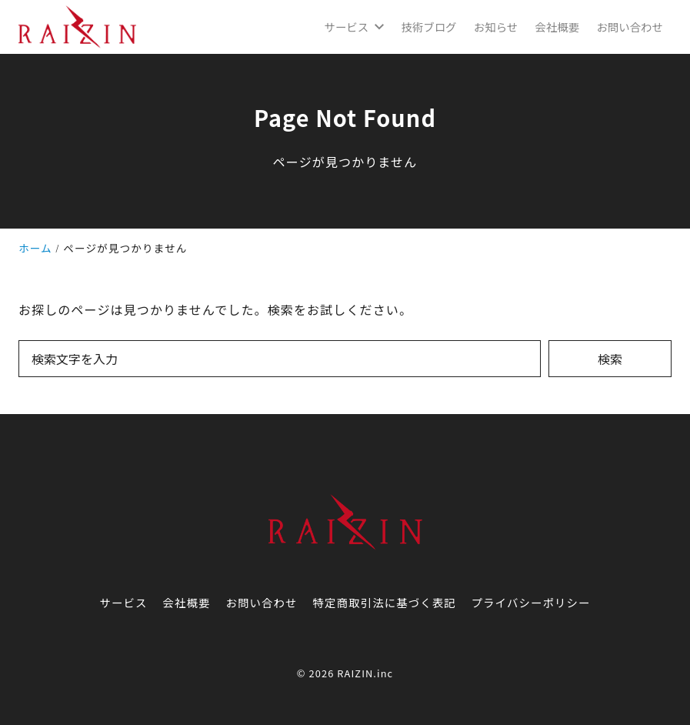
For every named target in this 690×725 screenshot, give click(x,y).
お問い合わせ (262, 602)
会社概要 (186, 602)
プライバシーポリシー (531, 602)
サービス (123, 602)
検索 (610, 358)
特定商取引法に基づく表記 (384, 602)
